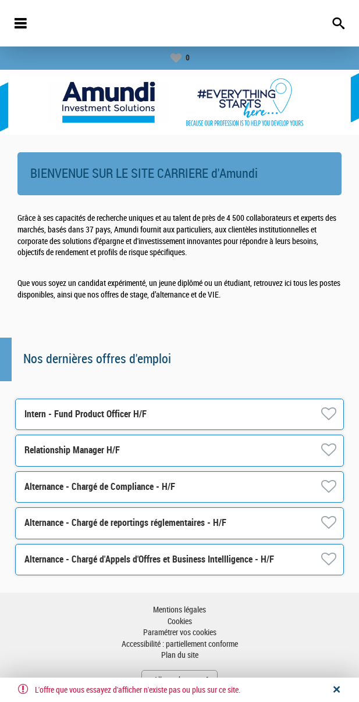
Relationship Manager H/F (72, 450)
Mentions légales (179, 610)
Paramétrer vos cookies (179, 632)
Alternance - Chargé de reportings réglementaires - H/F (125, 522)
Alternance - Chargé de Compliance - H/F (99, 486)
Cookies (180, 621)
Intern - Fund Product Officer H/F (85, 414)
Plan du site (179, 655)
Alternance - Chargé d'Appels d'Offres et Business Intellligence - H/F (149, 559)
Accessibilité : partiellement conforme (180, 644)
